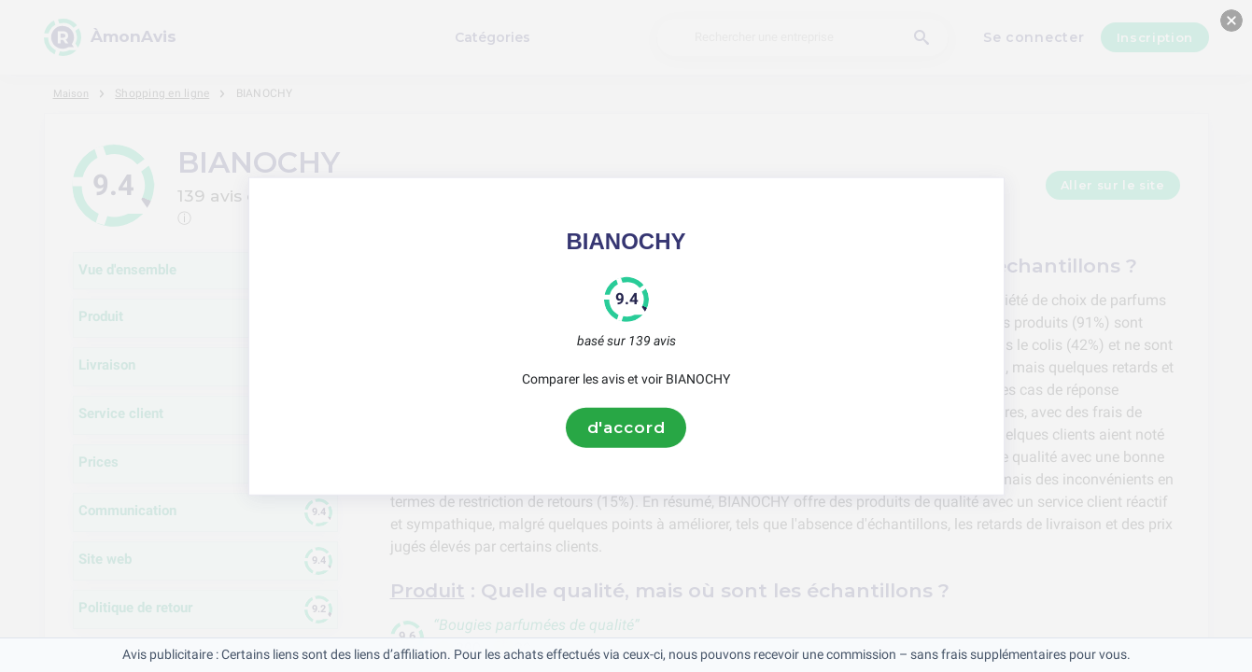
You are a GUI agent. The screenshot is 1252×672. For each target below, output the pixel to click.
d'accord (626, 427)
